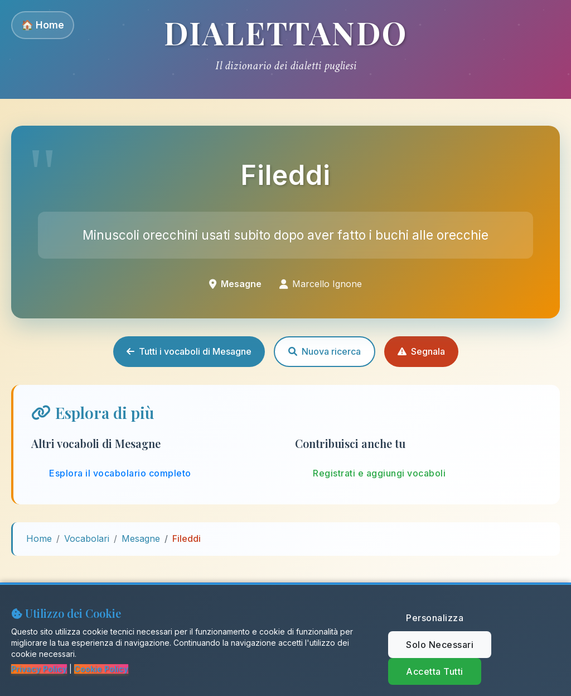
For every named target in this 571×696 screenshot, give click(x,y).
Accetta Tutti (434, 671)
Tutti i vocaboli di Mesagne (189, 351)
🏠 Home (42, 25)
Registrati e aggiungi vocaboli (379, 473)
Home (39, 538)
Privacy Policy (39, 669)
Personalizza (434, 617)
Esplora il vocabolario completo (120, 473)
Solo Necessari (439, 644)
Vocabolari (86, 538)
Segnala (421, 351)
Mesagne (141, 538)
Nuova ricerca (324, 351)
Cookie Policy (101, 669)
